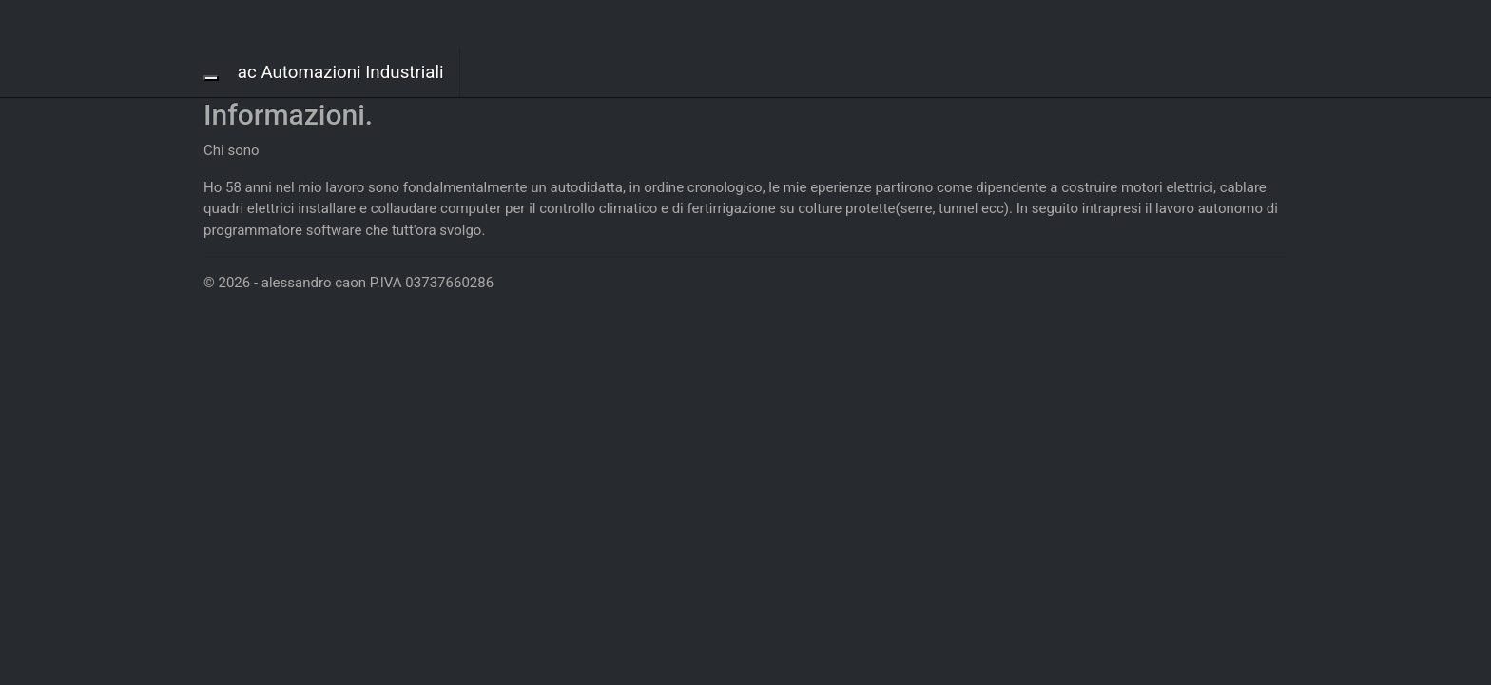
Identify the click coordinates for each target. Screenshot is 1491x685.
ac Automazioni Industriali (341, 72)
